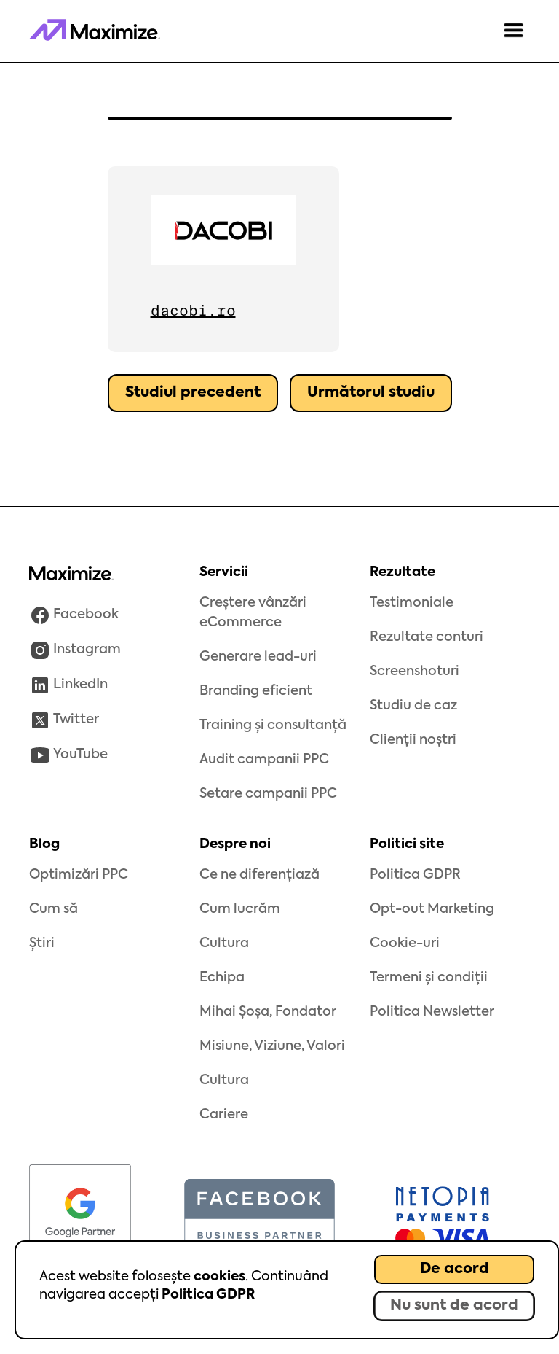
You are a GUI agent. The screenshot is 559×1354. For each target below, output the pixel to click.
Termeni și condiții (429, 977)
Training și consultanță (272, 725)
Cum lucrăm (239, 909)
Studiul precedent (193, 393)
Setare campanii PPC (268, 794)
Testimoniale (411, 603)
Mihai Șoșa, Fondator (267, 1012)
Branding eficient (255, 691)
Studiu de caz (413, 705)
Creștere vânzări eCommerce (252, 612)
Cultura (224, 943)
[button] (513, 31)
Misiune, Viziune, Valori (272, 1046)
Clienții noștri (413, 740)
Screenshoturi (414, 671)
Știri (42, 943)
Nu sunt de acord (454, 1306)
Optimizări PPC (78, 875)
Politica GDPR (208, 1295)
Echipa (222, 977)
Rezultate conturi (426, 637)
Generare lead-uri (258, 657)
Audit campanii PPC (264, 759)
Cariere (223, 1114)
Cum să (53, 909)
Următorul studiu (371, 393)
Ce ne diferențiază (259, 875)
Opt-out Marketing (432, 909)
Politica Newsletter (432, 1012)
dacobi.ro (193, 310)
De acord (454, 1269)
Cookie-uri (405, 943)
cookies (219, 1276)
